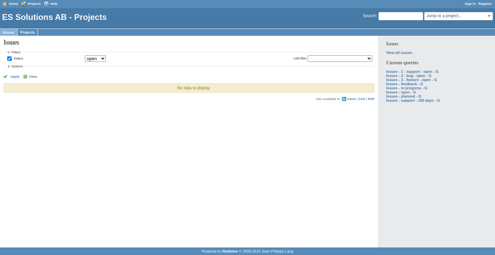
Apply (15, 76)
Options (17, 66)
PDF (371, 99)
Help (54, 3)
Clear (33, 76)
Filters (15, 52)
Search (369, 15)
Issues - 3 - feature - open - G (411, 80)
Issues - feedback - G (404, 84)
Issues (8, 32)
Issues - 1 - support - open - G (412, 71)
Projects (34, 3)
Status (18, 58)
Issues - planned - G (403, 96)
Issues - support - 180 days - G (413, 100)
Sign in (470, 3)
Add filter (300, 58)
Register (485, 3)
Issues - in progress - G (406, 88)
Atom (351, 99)
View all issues (399, 53)
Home (13, 3)
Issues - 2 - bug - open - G (408, 76)
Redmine (230, 251)
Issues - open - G (401, 92)
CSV (362, 99)
